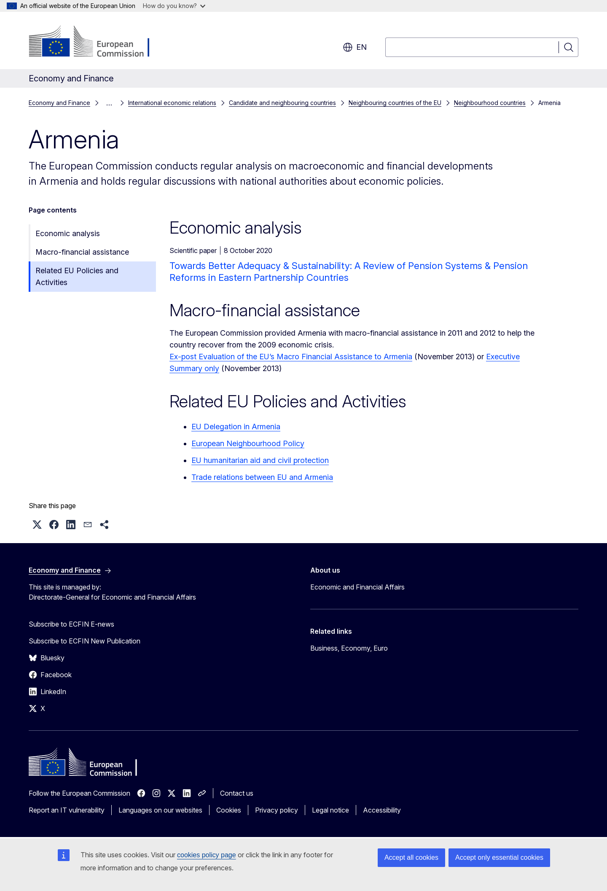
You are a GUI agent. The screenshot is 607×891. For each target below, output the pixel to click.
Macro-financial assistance (82, 252)
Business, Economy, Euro (349, 648)
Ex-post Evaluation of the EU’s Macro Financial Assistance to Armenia (290, 356)
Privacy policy (276, 810)
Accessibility (382, 810)
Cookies (228, 810)
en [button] (355, 47)
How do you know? (174, 5)
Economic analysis (67, 233)
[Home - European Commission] (97, 42)
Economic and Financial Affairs (357, 587)
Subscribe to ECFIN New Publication (84, 641)
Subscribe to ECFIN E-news (71, 624)
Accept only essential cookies (499, 857)
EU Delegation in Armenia (235, 426)
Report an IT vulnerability (67, 810)
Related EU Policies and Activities (76, 276)
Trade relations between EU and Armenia (262, 477)
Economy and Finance (59, 102)
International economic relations (172, 102)
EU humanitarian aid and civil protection (260, 460)
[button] (37, 524)
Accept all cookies (411, 857)
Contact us (236, 793)
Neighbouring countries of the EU (395, 102)
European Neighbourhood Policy (247, 443)
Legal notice (330, 810)
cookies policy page (206, 855)
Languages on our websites (160, 810)
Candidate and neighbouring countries (282, 102)
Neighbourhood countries (490, 102)
